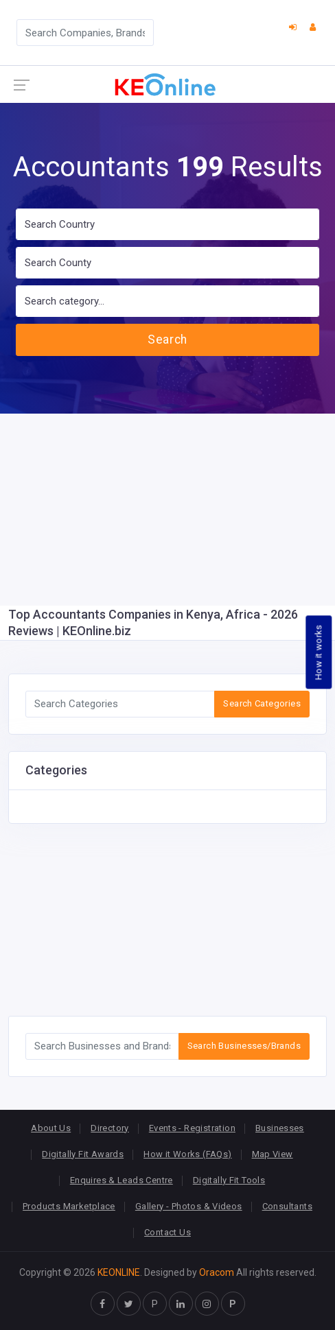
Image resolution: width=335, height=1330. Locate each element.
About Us (51, 1128)
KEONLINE (118, 1272)
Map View (272, 1154)
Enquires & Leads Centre (121, 1180)
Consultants (287, 1206)
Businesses (279, 1128)
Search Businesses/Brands (244, 1046)
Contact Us (167, 1232)
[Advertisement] (167, 510)
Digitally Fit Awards (83, 1154)
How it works (319, 652)
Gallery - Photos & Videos (188, 1206)
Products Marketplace (69, 1206)
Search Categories (262, 703)
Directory (110, 1128)
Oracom (216, 1272)
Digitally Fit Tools (229, 1180)
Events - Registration (192, 1128)
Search (167, 339)
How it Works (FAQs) (187, 1154)
